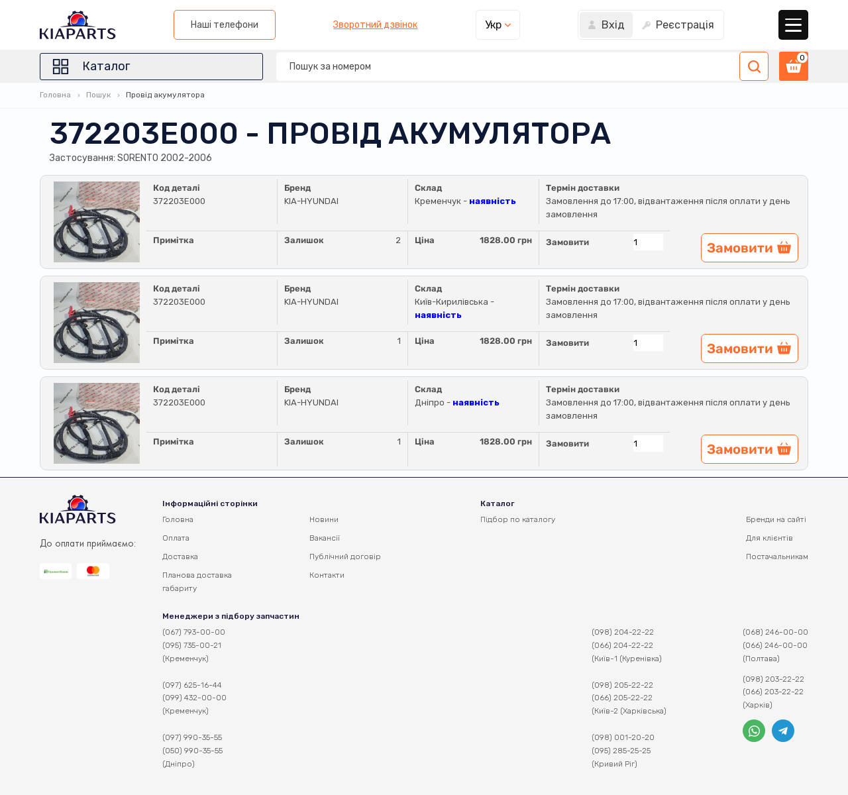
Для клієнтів (769, 538)
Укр (493, 25)
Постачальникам (777, 556)
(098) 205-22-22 (622, 685)
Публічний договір (345, 556)
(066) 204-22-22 (622, 645)
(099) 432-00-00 (194, 697)
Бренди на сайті (776, 519)
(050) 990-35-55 (192, 750)
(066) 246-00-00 (775, 645)
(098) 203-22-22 (773, 679)
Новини (324, 519)
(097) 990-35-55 (192, 737)
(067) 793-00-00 (193, 632)
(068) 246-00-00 (775, 632)
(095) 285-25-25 (621, 750)
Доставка (180, 556)
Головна (55, 94)
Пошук (98, 94)
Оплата (175, 538)
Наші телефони (224, 24)
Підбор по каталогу (517, 519)
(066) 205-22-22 (622, 697)
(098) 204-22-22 (623, 632)
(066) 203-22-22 (773, 691)
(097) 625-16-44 (192, 685)
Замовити (567, 242)
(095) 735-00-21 (191, 645)
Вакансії (324, 538)
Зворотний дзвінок (375, 25)
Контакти (326, 575)
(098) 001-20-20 (623, 737)
